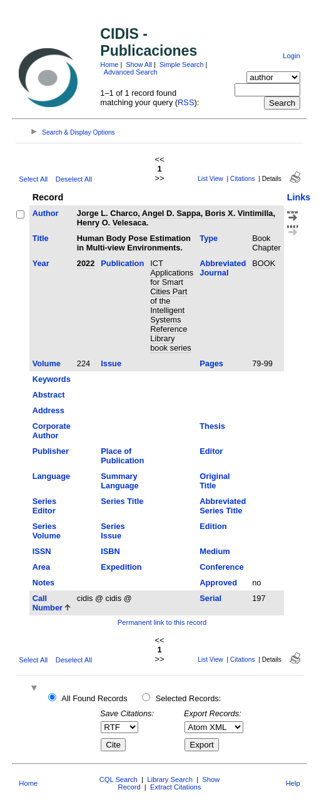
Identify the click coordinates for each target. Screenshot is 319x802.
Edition (213, 526)
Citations (242, 178)
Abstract (49, 394)
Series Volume (47, 531)
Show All (139, 64)
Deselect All (74, 179)
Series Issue (112, 531)
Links (299, 197)
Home (109, 64)
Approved (218, 582)
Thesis (212, 426)
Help (293, 783)
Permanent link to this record (162, 622)
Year (41, 263)
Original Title (215, 480)
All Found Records (94, 698)
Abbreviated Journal (223, 268)
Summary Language (119, 480)
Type (209, 238)
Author (46, 213)
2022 (85, 263)
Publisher (51, 451)
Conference (221, 567)
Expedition (121, 567)
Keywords (52, 379)
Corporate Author (52, 430)
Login (291, 55)
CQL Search (118, 779)
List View (210, 178)
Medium (215, 551)
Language (51, 476)
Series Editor (44, 505)
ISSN (42, 551)
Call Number (48, 603)
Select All (33, 179)
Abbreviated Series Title (223, 505)
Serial (210, 598)
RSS (186, 102)
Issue (111, 363)
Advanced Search (131, 72)
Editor (211, 451)
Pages (211, 363)
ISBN (110, 551)
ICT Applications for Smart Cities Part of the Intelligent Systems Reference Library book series (171, 305)
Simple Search (182, 64)
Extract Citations (175, 787)
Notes (44, 582)
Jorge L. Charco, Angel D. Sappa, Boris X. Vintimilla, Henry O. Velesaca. (176, 217)
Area (41, 567)
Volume (47, 363)
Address (48, 410)
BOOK (263, 263)
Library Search (170, 779)
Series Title (122, 501)
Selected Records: (188, 698)
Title (41, 238)
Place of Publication (122, 455)
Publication (122, 263)
